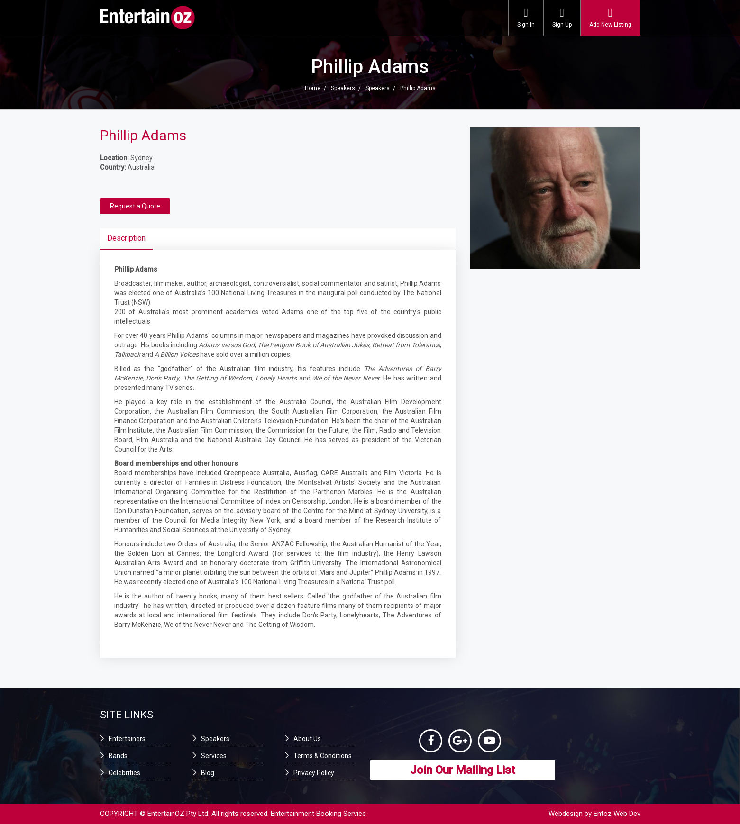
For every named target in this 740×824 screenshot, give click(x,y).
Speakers (343, 88)
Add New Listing (610, 17)
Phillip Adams (418, 88)
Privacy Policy (313, 773)
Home (312, 88)
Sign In (526, 17)
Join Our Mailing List (462, 770)
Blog (207, 773)
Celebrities (124, 773)
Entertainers (127, 739)
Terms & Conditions (322, 756)
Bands (118, 756)
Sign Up (562, 17)
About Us (307, 739)
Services (214, 756)
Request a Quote (135, 206)
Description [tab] (126, 238)
